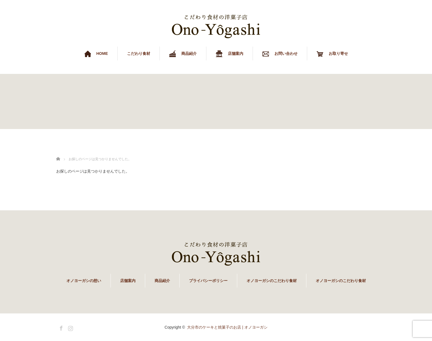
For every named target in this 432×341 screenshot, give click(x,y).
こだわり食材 (138, 53)
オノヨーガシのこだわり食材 (272, 280)
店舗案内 (128, 280)
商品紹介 (162, 280)
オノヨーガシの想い (83, 280)
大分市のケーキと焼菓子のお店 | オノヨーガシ (227, 327)
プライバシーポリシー (208, 280)
